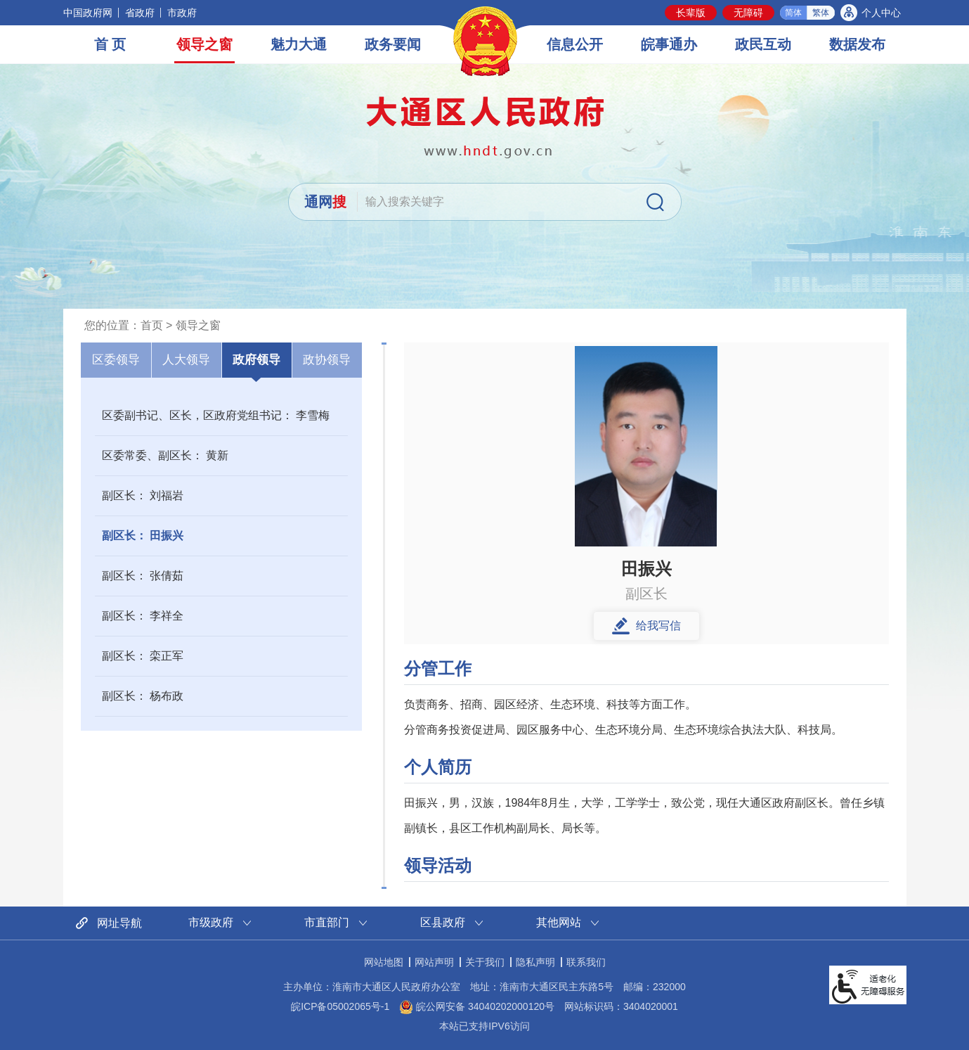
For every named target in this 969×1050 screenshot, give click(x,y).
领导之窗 (204, 44)
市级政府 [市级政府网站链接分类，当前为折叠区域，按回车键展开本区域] (210, 922)
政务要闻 (393, 44)
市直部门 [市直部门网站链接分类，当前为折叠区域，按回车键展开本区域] (326, 922)
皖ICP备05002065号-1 (340, 1006)
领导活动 (438, 865)
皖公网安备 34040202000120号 (476, 1006)
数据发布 (857, 44)
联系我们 (586, 962)
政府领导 (256, 359)
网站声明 (434, 962)
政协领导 (327, 359)
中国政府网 (87, 12)
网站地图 (383, 962)
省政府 (140, 12)
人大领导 (186, 359)
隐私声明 (535, 962)
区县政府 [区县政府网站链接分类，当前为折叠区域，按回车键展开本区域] (442, 922)
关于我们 (485, 962)
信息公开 (575, 44)
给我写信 (658, 626)
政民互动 (763, 44)
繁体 (820, 13)
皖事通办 (669, 44)
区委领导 (116, 359)
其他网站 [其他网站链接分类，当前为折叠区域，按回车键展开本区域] (558, 922)
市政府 (182, 12)
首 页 (110, 44)
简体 (793, 13)
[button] (691, 12)
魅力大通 (299, 44)
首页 (152, 325)
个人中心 (881, 12)
